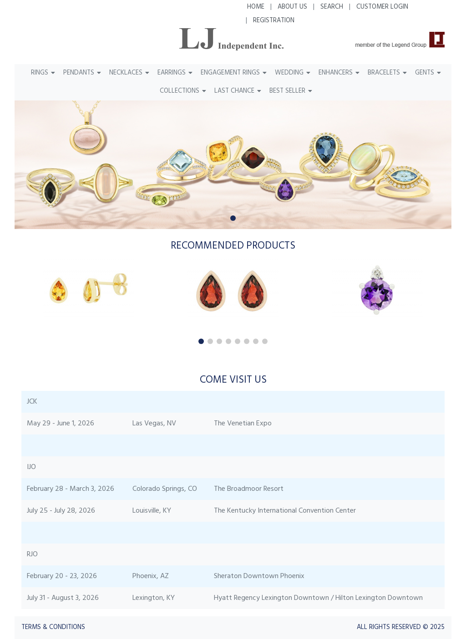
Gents (424, 73)
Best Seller (287, 91)
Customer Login (382, 7)
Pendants (78, 73)
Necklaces (125, 73)
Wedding (289, 73)
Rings (39, 73)
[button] (233, 218)
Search (331, 7)
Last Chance (234, 91)
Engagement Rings (230, 73)
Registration (273, 20)
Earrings (171, 73)
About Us (292, 7)
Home (255, 7)
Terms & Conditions (53, 627)
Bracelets (384, 73)
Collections (179, 91)
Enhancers (336, 73)
